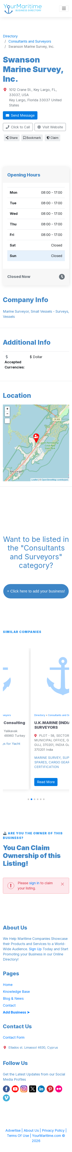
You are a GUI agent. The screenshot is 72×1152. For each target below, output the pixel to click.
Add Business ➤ (16, 1012)
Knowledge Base (16, 992)
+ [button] (7, 409)
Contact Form (14, 1037)
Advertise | (14, 1130)
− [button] (7, 414)
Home (7, 985)
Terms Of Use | (19, 1136)
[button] (28, 799)
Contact (9, 1005)
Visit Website (50, 127)
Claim (52, 138)
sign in (34, 883)
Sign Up (35, 949)
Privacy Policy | (54, 1130)
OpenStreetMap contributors (55, 480)
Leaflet (34, 480)
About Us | (33, 1130)
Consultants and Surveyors (30, 715)
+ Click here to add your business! (36, 591)
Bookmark (32, 138)
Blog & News (13, 998)
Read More (13, 763)
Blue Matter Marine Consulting (31, 722)
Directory (7, 715)
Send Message (20, 115)
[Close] (62, 884)
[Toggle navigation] (64, 8)
